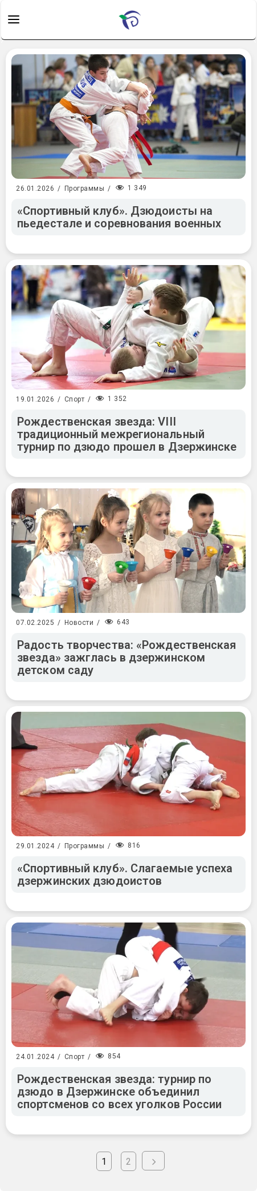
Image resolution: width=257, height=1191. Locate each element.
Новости (79, 623)
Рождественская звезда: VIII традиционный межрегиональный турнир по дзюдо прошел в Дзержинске (127, 434)
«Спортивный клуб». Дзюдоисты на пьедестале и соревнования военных (119, 217)
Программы (84, 189)
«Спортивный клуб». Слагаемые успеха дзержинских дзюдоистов (125, 874)
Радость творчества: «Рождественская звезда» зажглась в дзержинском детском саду (126, 657)
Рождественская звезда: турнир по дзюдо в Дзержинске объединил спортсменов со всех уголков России (119, 1091)
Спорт (74, 399)
